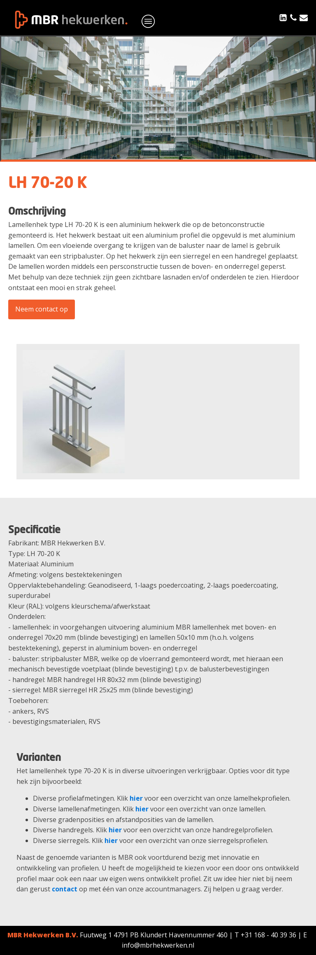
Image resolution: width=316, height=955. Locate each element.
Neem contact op (41, 309)
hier (136, 798)
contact (64, 888)
